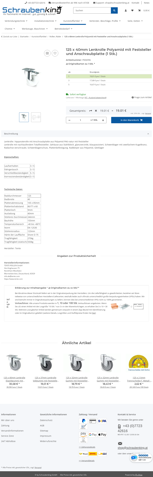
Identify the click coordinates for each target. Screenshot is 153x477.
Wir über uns (7, 420)
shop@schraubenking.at (117, 2)
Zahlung (5, 425)
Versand (148, 113)
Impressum (45, 435)
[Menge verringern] (69, 120)
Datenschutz (46, 420)
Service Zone (7, 435)
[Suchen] (92, 10)
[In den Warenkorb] (3, 46)
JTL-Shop (138, 475)
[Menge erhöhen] (103, 120)
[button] (125, 10)
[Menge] (80, 120)
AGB (42, 425)
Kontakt (135, 2)
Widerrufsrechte (48, 441)
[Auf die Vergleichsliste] (47, 53)
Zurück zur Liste (10, 36)
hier (93, 313)
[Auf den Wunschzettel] (55, 53)
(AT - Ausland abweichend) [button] (95, 97)
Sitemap (44, 430)
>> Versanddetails (86, 460)
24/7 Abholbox (8, 441)
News (146, 2)
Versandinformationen (12, 430)
